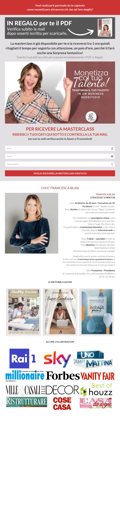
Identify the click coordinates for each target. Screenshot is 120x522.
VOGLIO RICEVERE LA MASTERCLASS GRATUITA (60, 173)
